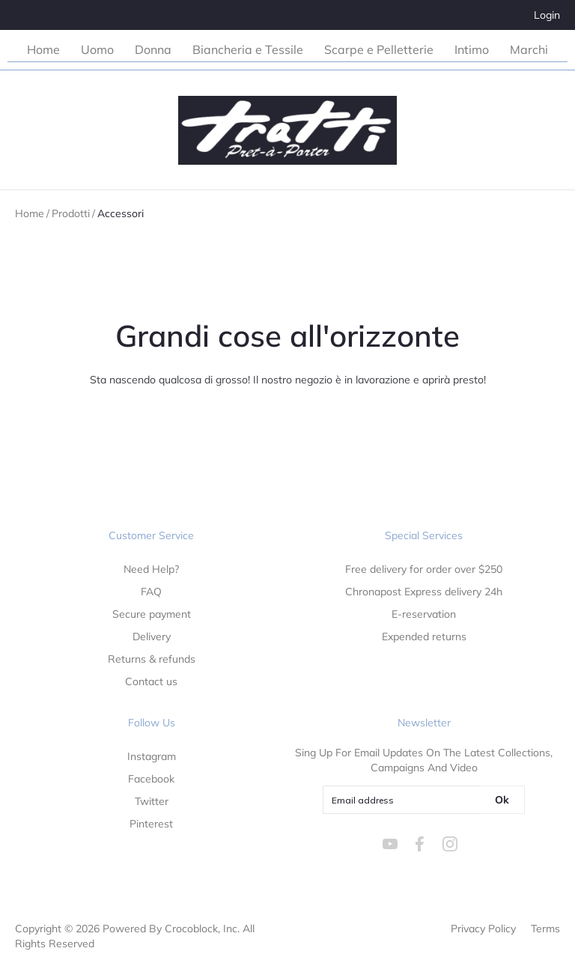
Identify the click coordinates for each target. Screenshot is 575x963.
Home (29, 213)
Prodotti (71, 213)
